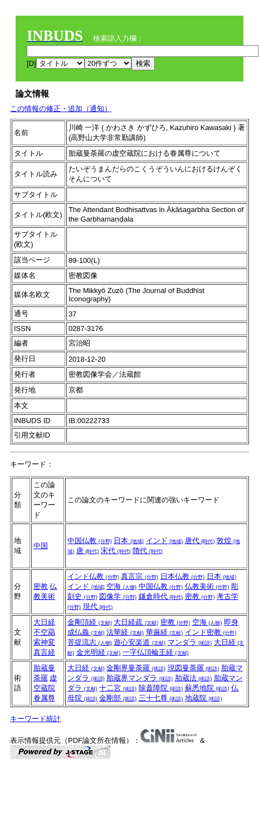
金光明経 (98, 652)
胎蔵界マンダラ (139, 678)
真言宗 (139, 576)
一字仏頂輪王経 (156, 652)
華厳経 (164, 632)
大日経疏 (136, 622)
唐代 (200, 540)
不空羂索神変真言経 (44, 642)
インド (164, 540)
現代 (98, 606)
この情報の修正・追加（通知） (60, 108)
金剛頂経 (89, 622)
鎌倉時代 (161, 596)
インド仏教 (93, 576)
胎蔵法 (193, 678)
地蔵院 (203, 698)
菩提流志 (89, 642)
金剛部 (117, 698)
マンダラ (190, 642)
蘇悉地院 (207, 688)
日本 (129, 540)
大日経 (44, 622)
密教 (40, 586)
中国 (40, 545)
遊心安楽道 (139, 642)
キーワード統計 (35, 718)
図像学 (117, 596)
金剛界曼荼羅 (135, 668)
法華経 (125, 632)
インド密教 (211, 632)
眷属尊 (44, 698)
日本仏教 (182, 576)
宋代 (116, 550)
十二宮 (117, 688)
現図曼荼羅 (193, 668)
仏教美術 (207, 586)
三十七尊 (161, 698)
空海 (121, 586)
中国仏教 (89, 540)
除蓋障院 (161, 688)
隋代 (148, 550)
